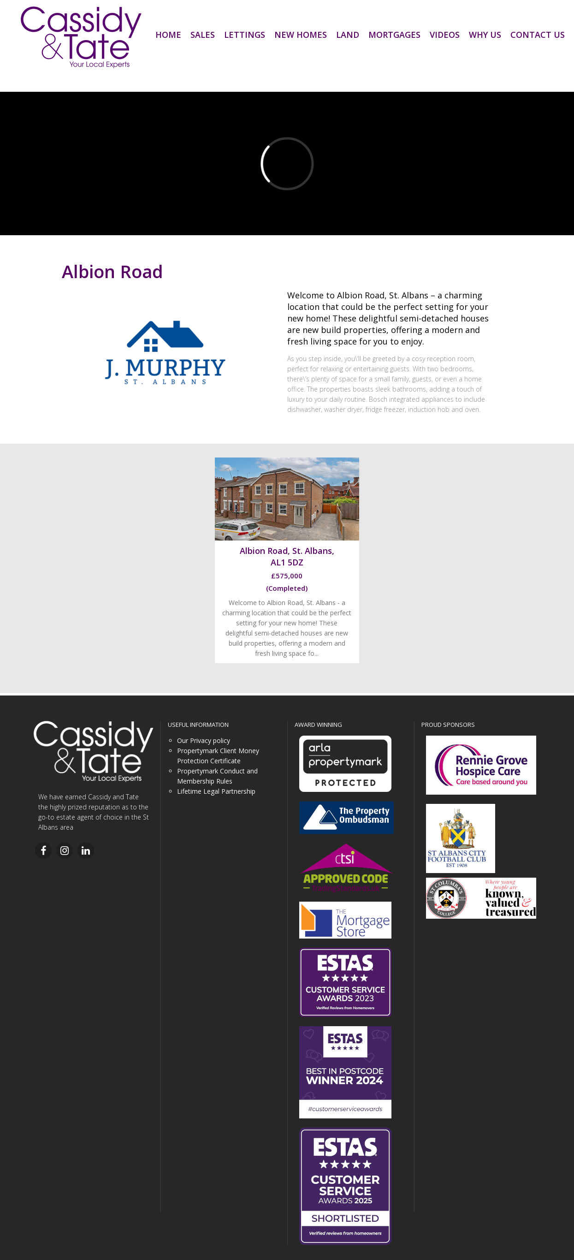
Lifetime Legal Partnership (216, 791)
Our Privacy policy (203, 740)
